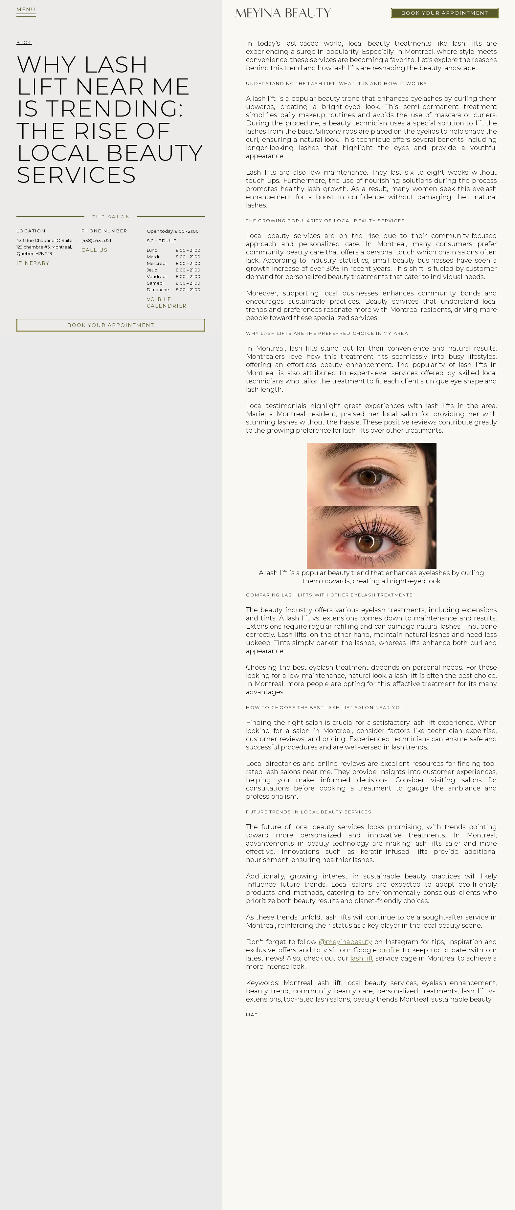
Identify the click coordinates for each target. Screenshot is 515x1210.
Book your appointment (444, 13)
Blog (24, 42)
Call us (94, 250)
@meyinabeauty (345, 942)
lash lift (361, 958)
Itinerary (33, 263)
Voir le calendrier (167, 302)
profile (389, 950)
